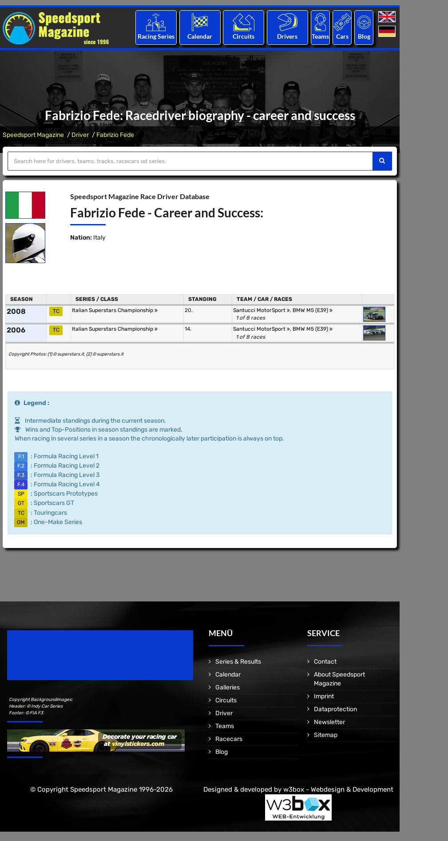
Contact (325, 661)
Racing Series (156, 36)
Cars (342, 36)
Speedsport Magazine (33, 135)
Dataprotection (335, 709)
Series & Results (238, 661)
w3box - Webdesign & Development (338, 789)
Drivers (287, 36)
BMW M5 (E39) (313, 310)
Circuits (243, 36)
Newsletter (329, 722)
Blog (364, 36)
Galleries (227, 687)
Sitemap (325, 735)
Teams (320, 36)
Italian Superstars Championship (115, 310)
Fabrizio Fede (115, 135)
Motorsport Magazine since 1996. (58, 661)
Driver (80, 135)
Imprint (324, 696)
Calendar (199, 36)
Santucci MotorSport (261, 310)
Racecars (228, 739)
